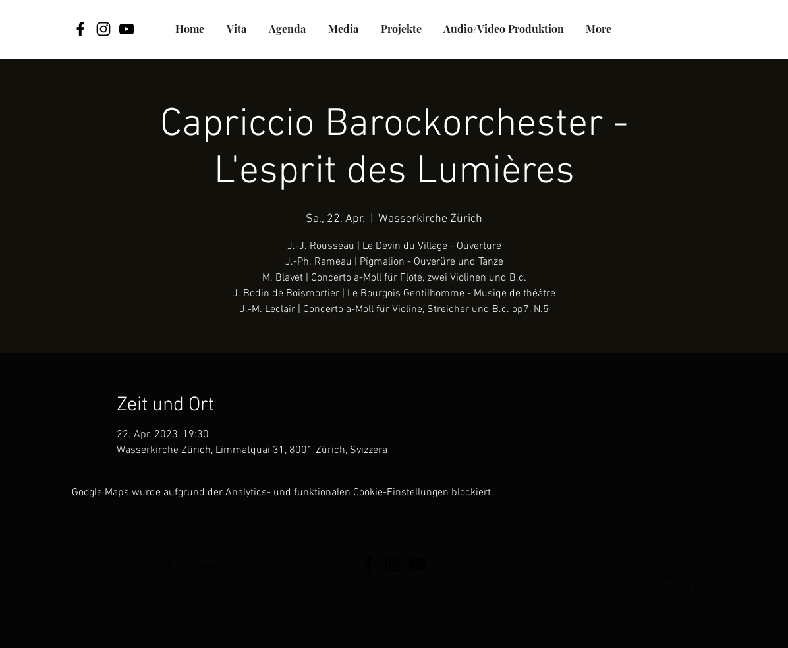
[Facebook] (80, 29)
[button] (401, 29)
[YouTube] (126, 29)
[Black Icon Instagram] (103, 29)
